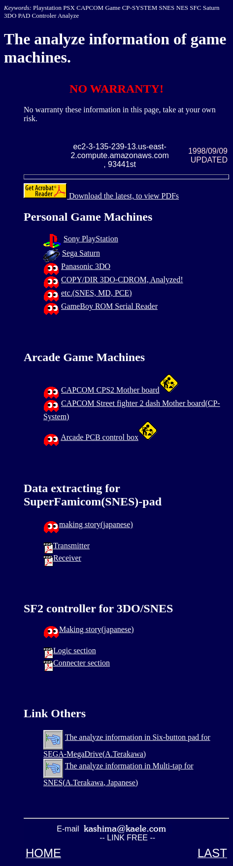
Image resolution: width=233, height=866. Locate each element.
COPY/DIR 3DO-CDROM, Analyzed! (122, 279)
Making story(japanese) (96, 629)
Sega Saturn (81, 253)
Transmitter (71, 545)
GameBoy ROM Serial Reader (109, 306)
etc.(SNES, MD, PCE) (96, 293)
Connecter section (81, 663)
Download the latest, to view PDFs (101, 196)
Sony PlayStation (91, 238)
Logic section (74, 650)
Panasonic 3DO (85, 266)
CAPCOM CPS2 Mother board (110, 390)
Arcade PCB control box (99, 437)
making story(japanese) (96, 524)
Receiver (67, 558)
